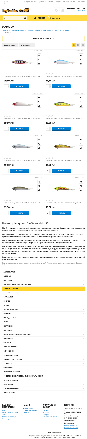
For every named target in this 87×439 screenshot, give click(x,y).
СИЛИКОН (7, 343)
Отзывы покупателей (30, 410)
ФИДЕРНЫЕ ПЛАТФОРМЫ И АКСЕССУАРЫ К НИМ (23, 376)
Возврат (57, 2)
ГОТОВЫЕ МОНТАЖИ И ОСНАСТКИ (17, 284)
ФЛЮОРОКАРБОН (11, 380)
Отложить (39, 59)
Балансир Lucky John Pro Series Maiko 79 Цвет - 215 (22, 118)
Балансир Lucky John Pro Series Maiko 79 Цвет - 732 (22, 203)
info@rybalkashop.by (70, 426)
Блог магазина (28, 408)
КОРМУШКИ (8, 297)
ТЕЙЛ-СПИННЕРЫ (11, 355)
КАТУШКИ (7, 293)
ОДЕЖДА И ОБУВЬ (11, 318)
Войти (4, 410)
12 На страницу (27, 45)
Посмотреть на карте (71, 428)
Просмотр (39, 55)
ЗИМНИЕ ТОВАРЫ (11, 288)
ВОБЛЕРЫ (8, 280)
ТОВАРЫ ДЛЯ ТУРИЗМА (13, 359)
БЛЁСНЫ (7, 276)
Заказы (4, 414)
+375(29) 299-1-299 (76, 8)
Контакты (81, 2)
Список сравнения (8, 419)
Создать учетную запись (10, 412)
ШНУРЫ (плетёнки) (11, 388)
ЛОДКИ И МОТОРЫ (11, 309)
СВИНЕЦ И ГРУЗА (10, 347)
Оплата (50, 2)
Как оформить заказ (30, 2)
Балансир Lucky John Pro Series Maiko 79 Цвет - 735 (64, 203)
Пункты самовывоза (69, 2)
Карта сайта (27, 412)
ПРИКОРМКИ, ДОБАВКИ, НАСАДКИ (17, 334)
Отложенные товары (9, 417)
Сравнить (39, 63)
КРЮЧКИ (7, 301)
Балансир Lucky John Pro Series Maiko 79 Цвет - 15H (64, 76)
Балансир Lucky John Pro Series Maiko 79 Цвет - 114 (22, 76)
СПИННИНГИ (9, 351)
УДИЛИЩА (8, 363)
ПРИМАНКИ (8, 338)
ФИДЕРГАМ (8, 368)
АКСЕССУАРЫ (9, 272)
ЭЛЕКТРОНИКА (9, 393)
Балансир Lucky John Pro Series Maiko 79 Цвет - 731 (64, 160)
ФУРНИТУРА (8, 384)
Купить (20, 86)
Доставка (42, 2)
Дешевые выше (10, 45)
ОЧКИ (6, 322)
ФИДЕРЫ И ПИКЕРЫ (12, 372)
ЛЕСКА (6, 305)
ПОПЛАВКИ (8, 326)
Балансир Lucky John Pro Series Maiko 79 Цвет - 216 (64, 118)
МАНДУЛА (7, 313)
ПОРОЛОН (8, 330)
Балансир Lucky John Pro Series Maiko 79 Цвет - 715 (22, 160)
